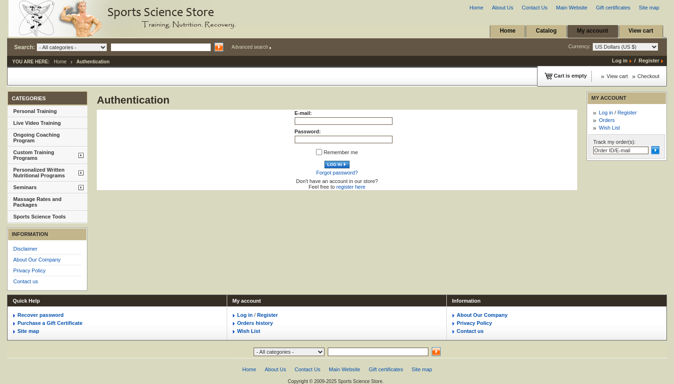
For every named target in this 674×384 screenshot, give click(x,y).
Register (649, 60)
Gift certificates (613, 7)
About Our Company (36, 259)
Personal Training (35, 111)
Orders (607, 120)
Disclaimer (25, 249)
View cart (641, 30)
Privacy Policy (29, 270)
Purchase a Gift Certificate (50, 323)
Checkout (648, 76)
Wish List (609, 128)
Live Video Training (37, 123)
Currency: (613, 47)
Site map (649, 7)
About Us (502, 7)
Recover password (40, 315)
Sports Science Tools (39, 216)
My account (592, 30)
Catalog (546, 30)
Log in (620, 60)
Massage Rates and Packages (37, 202)
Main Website (571, 7)
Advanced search (249, 47)
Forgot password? (337, 172)
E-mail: (303, 113)
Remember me (341, 152)
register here (351, 187)
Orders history (255, 323)
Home (476, 7)
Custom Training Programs (33, 155)
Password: (308, 131)
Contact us (25, 281)
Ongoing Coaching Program (36, 137)
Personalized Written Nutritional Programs (39, 172)
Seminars (25, 187)
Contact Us (534, 7)
